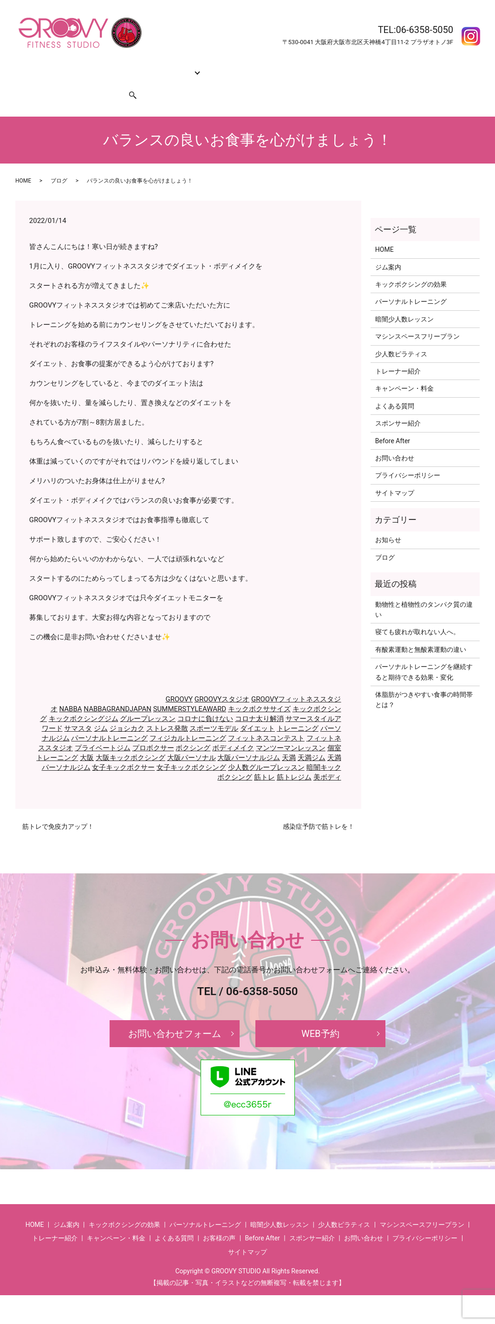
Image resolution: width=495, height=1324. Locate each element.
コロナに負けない (205, 701)
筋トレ (264, 759)
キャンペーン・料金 (275, 67)
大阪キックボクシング (130, 740)
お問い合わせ (38, 81)
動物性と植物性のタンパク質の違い (424, 592)
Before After (376, 67)
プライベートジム (102, 730)
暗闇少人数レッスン (404, 301)
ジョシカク (127, 711)
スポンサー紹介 (88, 81)
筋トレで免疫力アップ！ (58, 809)
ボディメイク (233, 730)
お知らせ (388, 522)
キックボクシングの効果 (115, 67)
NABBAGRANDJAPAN (117, 691)
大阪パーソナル (191, 740)
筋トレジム (294, 759)
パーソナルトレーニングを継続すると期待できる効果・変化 (424, 654)
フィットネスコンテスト (266, 720)
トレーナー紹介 (215, 67)
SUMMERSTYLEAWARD (189, 691)
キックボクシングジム (83, 701)
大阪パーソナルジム (248, 740)
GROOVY (179, 681)
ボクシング (193, 730)
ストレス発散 (167, 711)
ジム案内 (59, 67)
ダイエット (257, 711)
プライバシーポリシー (407, 457)
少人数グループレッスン (266, 750)
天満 (289, 740)
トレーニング (298, 711)
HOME (28, 67)
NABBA (70, 691)
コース (168, 67)
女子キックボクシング (191, 750)
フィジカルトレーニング (188, 720)
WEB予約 (320, 1016)
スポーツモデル (213, 711)
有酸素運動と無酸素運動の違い (420, 632)
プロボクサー (153, 730)
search (127, 81)
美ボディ (327, 759)
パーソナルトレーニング (109, 720)
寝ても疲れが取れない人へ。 (417, 614)
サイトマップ (394, 475)
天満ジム (312, 740)
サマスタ (78, 711)
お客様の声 (418, 67)
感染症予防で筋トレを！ (318, 809)
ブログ (59, 163)
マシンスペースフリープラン (417, 318)
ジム (101, 711)
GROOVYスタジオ (222, 681)
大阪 (87, 740)
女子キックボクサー (123, 750)
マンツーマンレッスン (291, 730)
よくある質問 (331, 67)
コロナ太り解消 (259, 701)
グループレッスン (148, 701)
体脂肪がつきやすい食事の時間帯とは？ (424, 682)
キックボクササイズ (259, 691)
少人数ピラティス (401, 336)
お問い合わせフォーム (174, 1016)
